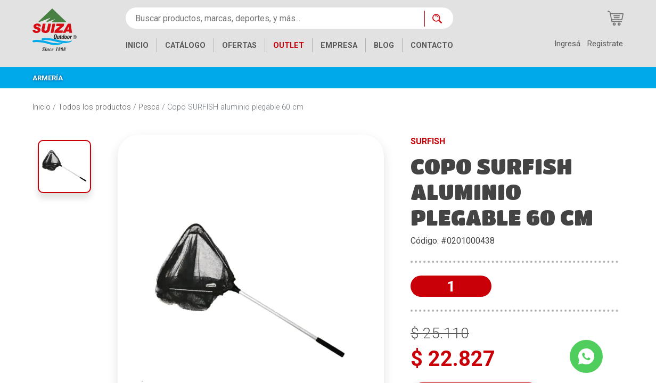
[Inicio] (54, 29)
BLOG (384, 45)
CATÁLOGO (185, 45)
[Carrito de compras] (616, 18)
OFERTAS (239, 45)
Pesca (149, 107)
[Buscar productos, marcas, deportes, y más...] (275, 18)
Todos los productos (94, 107)
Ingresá (567, 43)
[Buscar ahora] (438, 19)
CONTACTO (432, 45)
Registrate (605, 43)
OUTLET (288, 45)
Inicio (41, 107)
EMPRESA (339, 45)
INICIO (137, 45)
